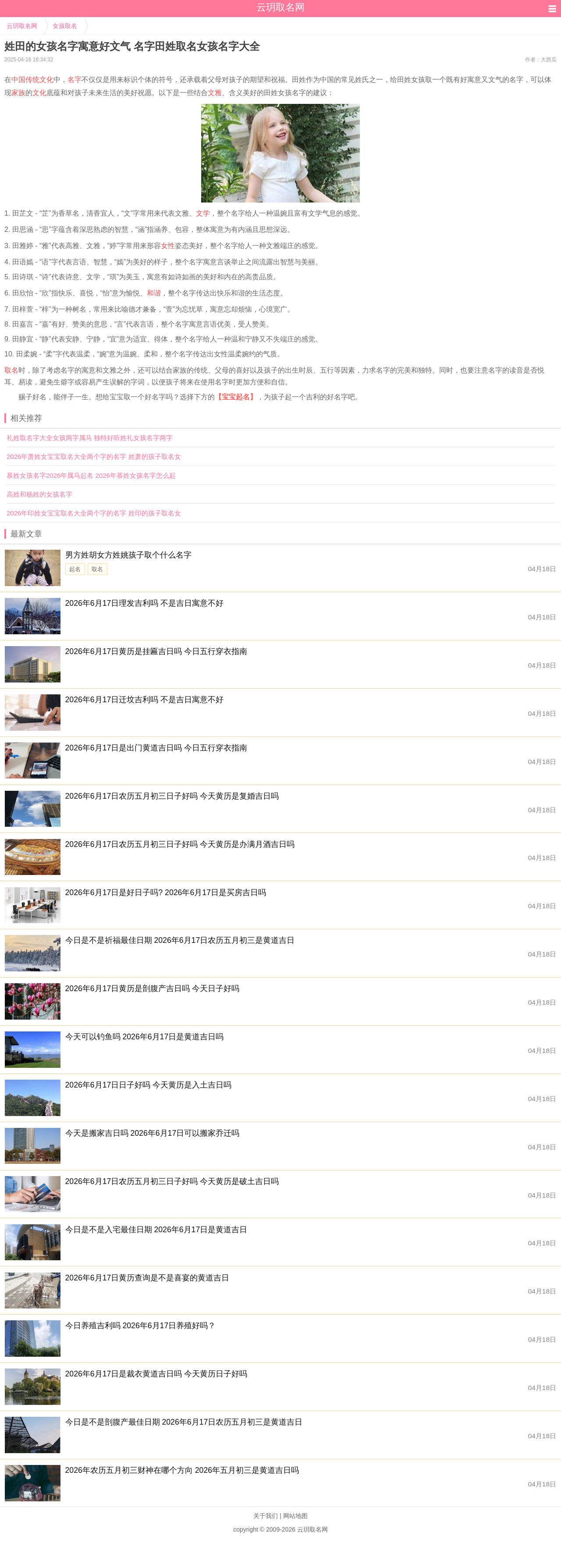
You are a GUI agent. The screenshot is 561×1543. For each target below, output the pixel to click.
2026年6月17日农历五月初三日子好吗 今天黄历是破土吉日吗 (172, 1181)
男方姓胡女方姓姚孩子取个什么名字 (128, 555)
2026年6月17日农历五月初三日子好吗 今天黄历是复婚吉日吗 (172, 796)
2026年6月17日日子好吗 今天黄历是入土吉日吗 (148, 1085)
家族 (18, 92)
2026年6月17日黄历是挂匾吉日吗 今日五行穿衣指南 (156, 651)
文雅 (215, 92)
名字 (74, 79)
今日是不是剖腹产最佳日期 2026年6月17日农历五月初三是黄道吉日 (184, 1422)
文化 (39, 92)
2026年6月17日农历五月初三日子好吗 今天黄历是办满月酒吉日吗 (180, 844)
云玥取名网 (22, 25)
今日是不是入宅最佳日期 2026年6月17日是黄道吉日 (156, 1229)
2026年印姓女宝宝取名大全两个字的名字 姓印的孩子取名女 (94, 513)
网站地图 (295, 1515)
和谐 (154, 293)
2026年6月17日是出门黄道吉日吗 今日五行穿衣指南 (156, 747)
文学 (203, 213)
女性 (168, 245)
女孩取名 (65, 25)
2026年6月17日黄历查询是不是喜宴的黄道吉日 (147, 1277)
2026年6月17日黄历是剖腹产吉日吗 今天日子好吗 (152, 988)
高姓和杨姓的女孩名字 (39, 494)
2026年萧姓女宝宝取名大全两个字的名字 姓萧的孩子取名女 (94, 456)
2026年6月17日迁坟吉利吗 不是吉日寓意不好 (144, 699)
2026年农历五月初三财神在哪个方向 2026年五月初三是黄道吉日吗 (182, 1470)
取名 (11, 370)
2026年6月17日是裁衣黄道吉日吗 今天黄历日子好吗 (156, 1373)
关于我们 (265, 1515)
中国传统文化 (32, 79)
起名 (75, 569)
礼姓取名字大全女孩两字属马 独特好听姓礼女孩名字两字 (90, 437)
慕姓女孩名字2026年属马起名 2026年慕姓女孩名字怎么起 (91, 475)
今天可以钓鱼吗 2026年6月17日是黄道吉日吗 (144, 1036)
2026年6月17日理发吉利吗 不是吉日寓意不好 (144, 603)
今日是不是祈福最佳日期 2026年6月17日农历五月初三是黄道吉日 (180, 940)
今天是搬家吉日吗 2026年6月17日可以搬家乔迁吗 (152, 1133)
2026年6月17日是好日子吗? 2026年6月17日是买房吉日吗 (165, 892)
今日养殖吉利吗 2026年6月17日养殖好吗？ (140, 1325)
